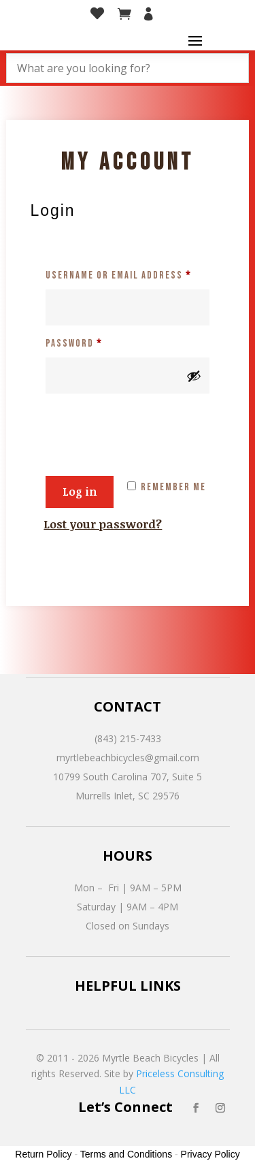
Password (96, 342)
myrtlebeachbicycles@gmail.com (127, 757)
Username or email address (127, 274)
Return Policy (43, 1154)
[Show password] (193, 375)
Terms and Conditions (126, 1154)
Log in (80, 491)
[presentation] (147, 426)
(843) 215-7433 (128, 738)
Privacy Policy (210, 1154)
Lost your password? (103, 524)
